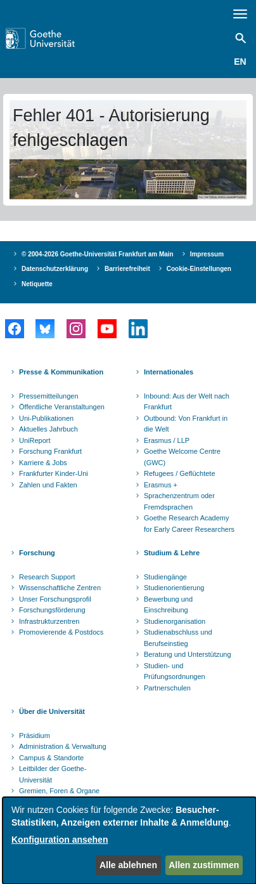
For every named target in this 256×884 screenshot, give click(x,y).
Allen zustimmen (204, 865)
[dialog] (129, 840)
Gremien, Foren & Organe (59, 791)
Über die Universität (52, 711)
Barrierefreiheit (127, 268)
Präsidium (34, 735)
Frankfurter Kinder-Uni (53, 473)
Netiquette (37, 283)
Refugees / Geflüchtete (179, 473)
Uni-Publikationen (46, 418)
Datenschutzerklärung (55, 268)
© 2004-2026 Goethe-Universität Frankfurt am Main (98, 254)
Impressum (207, 254)
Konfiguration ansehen (59, 840)
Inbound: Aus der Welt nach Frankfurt (186, 401)
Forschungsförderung (52, 610)
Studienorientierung (174, 587)
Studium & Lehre (172, 553)
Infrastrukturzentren (49, 621)
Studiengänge (165, 577)
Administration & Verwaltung (62, 746)
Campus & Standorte (51, 758)
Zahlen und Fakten (48, 485)
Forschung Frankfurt (50, 451)
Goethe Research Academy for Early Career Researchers (189, 523)
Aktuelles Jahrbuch (48, 429)
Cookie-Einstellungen (199, 268)
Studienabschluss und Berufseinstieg (178, 637)
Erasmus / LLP (166, 440)
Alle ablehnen (128, 865)
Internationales (168, 372)
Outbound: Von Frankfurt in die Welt (185, 423)
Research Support (47, 577)
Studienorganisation (174, 621)
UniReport (35, 440)
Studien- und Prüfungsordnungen (174, 671)
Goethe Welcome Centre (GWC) (182, 456)
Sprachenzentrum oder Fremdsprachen (179, 501)
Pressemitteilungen (49, 396)
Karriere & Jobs (43, 462)
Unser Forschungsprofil (55, 599)
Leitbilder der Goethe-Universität (52, 774)
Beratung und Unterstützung (187, 654)
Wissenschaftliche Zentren (60, 587)
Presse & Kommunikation (61, 372)
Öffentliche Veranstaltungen (62, 407)
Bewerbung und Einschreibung (168, 604)
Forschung (37, 553)
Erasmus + (160, 485)
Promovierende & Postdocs (61, 632)
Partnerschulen (167, 688)
